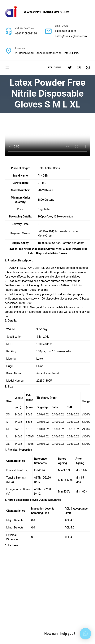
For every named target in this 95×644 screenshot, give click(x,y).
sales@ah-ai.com (62, 31)
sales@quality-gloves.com (67, 36)
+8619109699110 (25, 33)
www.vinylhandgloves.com (49, 12)
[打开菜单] (7, 67)
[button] (85, 633)
